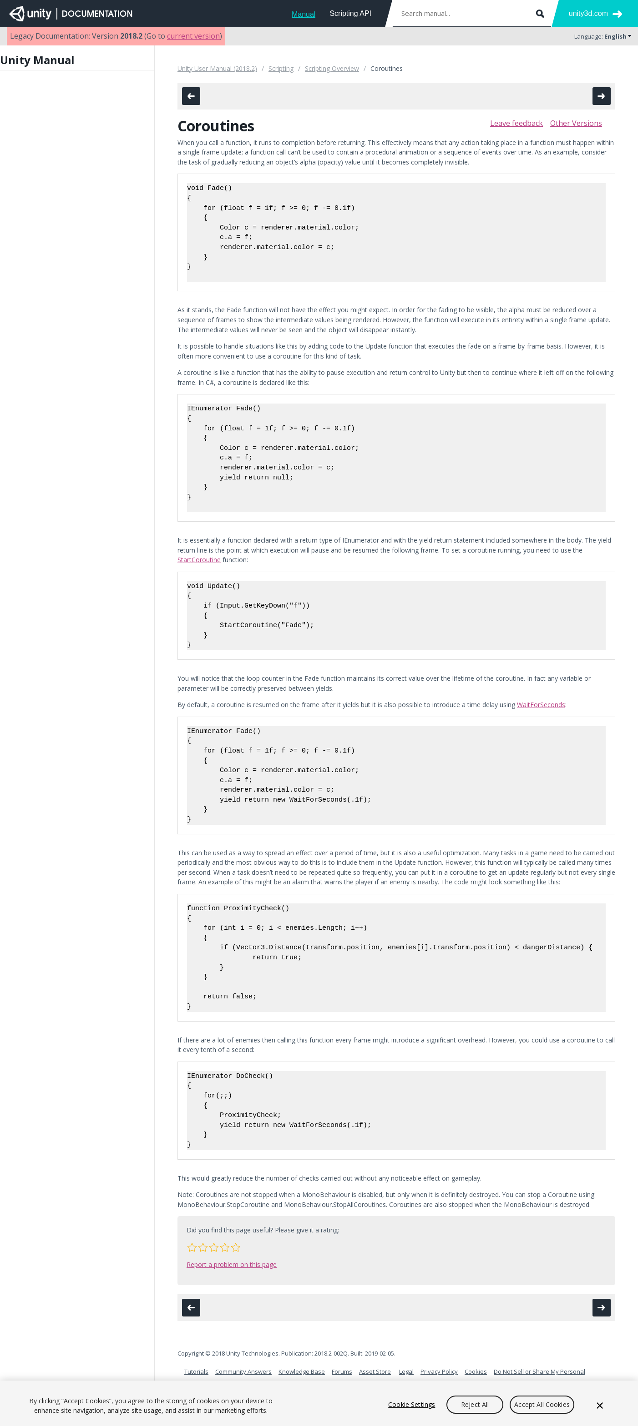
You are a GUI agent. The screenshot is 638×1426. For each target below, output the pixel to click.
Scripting (281, 68)
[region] (319, 1403)
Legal (406, 1371)
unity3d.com (588, 13)
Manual (303, 14)
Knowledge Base (301, 1371)
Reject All (475, 1404)
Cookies (476, 1371)
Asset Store (375, 1371)
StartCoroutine (199, 559)
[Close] (599, 1406)
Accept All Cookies (542, 1404)
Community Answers (243, 1371)
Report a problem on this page (232, 1264)
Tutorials (196, 1371)
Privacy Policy (439, 1371)
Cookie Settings (411, 1404)
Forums (342, 1371)
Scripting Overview (332, 68)
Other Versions (576, 123)
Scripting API (350, 13)
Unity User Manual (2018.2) (217, 68)
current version (193, 36)
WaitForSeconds (541, 704)
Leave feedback (516, 123)
